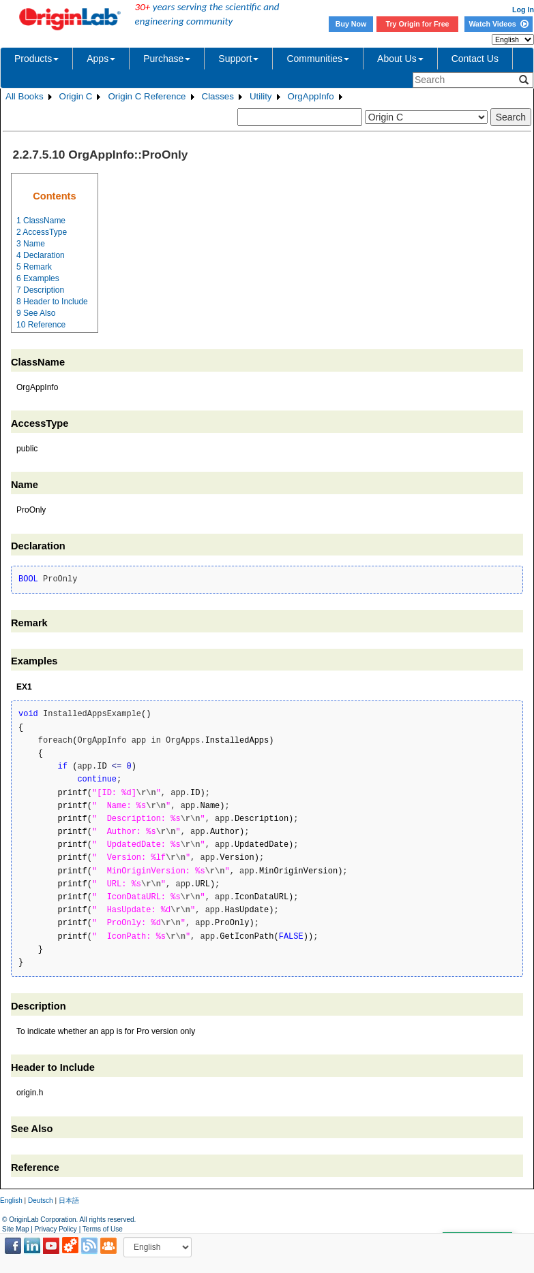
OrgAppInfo (311, 96)
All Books (24, 96)
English (11, 1200)
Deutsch (40, 1200)
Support (238, 58)
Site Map (15, 1229)
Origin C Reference (147, 96)
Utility (261, 96)
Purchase (166, 58)
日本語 (69, 1200)
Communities (317, 58)
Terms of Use (103, 1229)
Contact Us (475, 58)
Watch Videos (498, 24)
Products (36, 58)
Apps (101, 58)
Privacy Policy (56, 1229)
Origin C (76, 96)
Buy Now (351, 24)
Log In (523, 9)
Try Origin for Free (417, 24)
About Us (400, 58)
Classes (218, 96)
